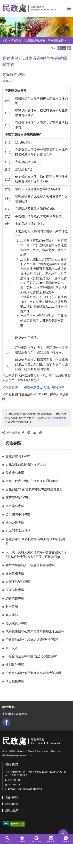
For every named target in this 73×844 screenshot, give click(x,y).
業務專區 (16, 40)
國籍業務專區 (15, 573)
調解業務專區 (15, 598)
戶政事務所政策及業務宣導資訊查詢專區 (33, 673)
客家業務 (12, 615)
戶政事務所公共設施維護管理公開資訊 (32, 639)
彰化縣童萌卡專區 (18, 456)
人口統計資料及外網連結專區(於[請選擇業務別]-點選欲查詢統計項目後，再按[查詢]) (36, 554)
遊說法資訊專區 (16, 623)
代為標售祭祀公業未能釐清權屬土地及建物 (35, 631)
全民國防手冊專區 (18, 514)
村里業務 (12, 606)
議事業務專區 (15, 506)
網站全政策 (11, 810)
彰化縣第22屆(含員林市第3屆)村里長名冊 (34, 489)
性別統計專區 (15, 664)
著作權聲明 (11, 797)
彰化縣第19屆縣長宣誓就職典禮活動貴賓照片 (35, 541)
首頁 (5, 40)
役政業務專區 (15, 473)
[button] (69, 8)
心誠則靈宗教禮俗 (34, 40)
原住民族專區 (15, 590)
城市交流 (12, 648)
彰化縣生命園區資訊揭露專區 (26, 464)
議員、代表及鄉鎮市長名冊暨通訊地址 (32, 481)
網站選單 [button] (9, 707)
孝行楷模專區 (15, 681)
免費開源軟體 (58, 418)
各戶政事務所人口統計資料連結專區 (30, 565)
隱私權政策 (11, 804)
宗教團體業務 (56, 40)
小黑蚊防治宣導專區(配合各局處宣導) (31, 656)
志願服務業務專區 (18, 581)
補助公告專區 (15, 522)
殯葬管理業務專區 (18, 497)
